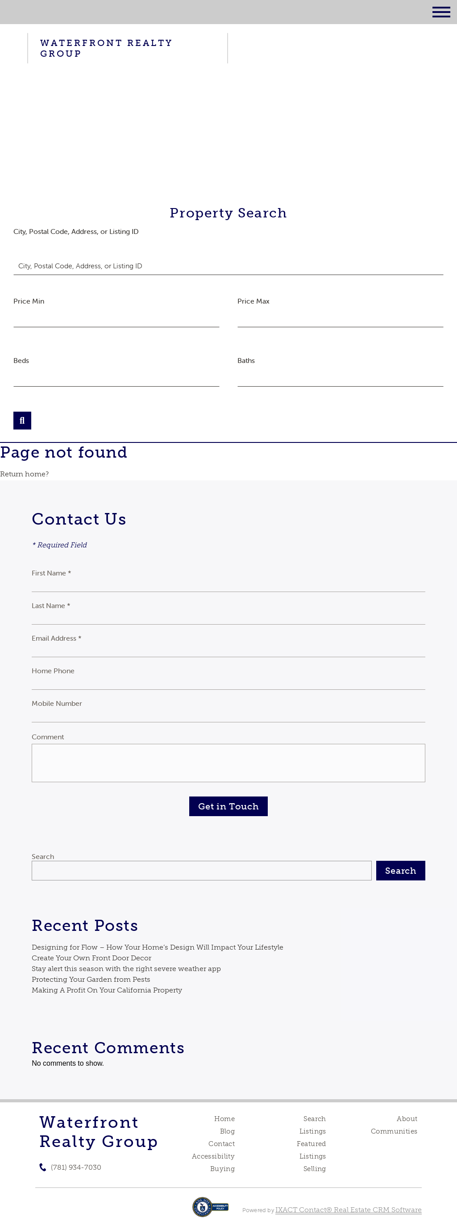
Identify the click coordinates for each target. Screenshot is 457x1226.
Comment (48, 736)
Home (224, 1119)
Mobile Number (57, 703)
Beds (21, 360)
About (407, 1119)
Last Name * (51, 605)
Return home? (24, 474)
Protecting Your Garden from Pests (91, 979)
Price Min (28, 300)
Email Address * (57, 638)
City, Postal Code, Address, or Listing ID (76, 231)
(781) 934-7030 (76, 1167)
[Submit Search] (22, 421)
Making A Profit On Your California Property (107, 990)
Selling (314, 1169)
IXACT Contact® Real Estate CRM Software (348, 1209)
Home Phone (53, 670)
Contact (221, 1144)
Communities (394, 1131)
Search (43, 856)
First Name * (51, 572)
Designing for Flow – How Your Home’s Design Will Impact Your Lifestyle (157, 947)
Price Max (253, 300)
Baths (246, 360)
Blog (227, 1131)
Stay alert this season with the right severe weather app (126, 968)
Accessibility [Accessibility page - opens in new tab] (213, 1156)
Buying (222, 1169)
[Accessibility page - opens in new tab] (210, 1211)
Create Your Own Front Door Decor (91, 958)
